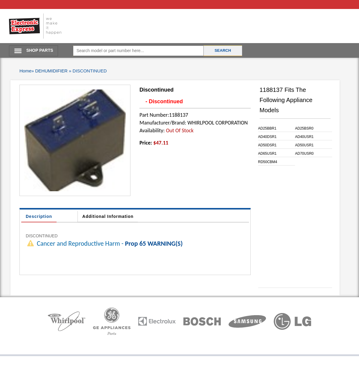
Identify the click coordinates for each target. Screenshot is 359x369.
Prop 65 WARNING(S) (154, 243)
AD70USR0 (304, 153)
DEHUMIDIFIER (51, 70)
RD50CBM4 (267, 162)
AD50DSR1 (267, 145)
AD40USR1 (304, 137)
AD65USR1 (267, 153)
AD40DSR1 (267, 137)
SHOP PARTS (39, 50)
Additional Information (107, 216)
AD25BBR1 (267, 128)
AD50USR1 (304, 145)
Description (39, 216)
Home (25, 70)
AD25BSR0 (304, 128)
